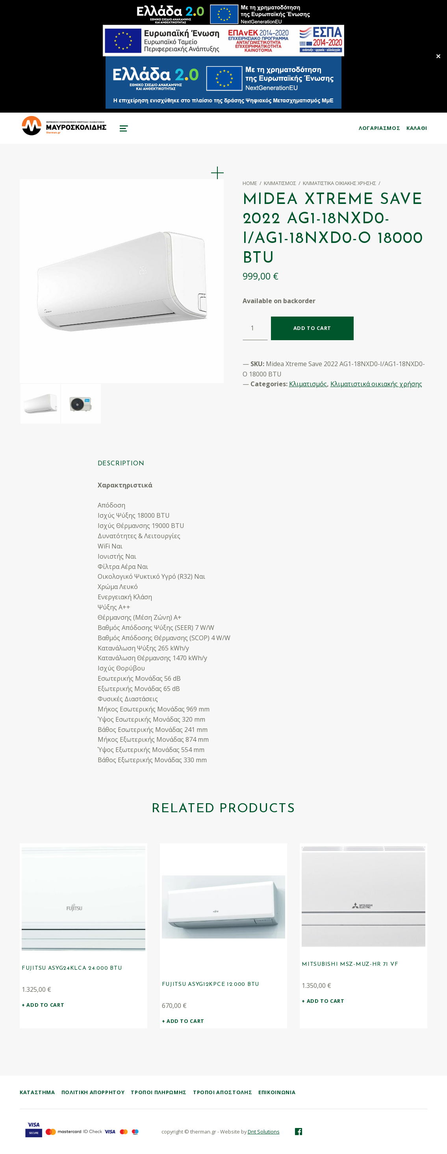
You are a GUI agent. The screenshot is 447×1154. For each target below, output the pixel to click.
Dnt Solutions (264, 1131)
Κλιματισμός (280, 183)
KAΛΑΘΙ (416, 128)
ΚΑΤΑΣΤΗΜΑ (37, 1092)
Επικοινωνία (276, 1092)
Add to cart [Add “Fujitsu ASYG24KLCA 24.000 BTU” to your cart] (45, 1004)
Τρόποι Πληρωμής (159, 1092)
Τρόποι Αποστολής (222, 1092)
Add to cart (312, 328)
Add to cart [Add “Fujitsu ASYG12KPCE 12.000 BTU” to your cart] (185, 1020)
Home (250, 183)
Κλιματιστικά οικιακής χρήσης (339, 183)
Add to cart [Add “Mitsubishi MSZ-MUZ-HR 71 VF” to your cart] (326, 1000)
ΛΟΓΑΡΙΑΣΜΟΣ (379, 128)
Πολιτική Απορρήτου (93, 1092)
